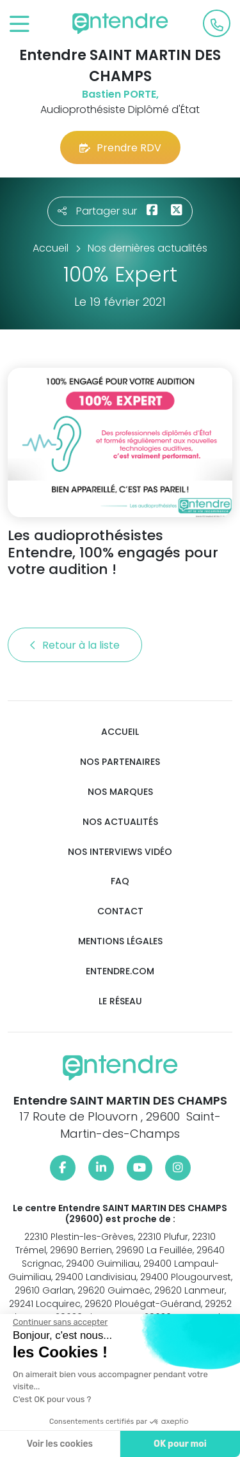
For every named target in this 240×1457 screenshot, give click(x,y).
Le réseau (120, 1001)
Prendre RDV (120, 147)
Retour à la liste (75, 645)
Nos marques (120, 792)
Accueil (120, 732)
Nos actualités (120, 822)
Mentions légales (120, 941)
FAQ (120, 881)
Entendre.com (120, 971)
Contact (120, 911)
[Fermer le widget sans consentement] (59, 1322)
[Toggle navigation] (19, 24)
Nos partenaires (120, 762)
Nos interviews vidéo (120, 852)
